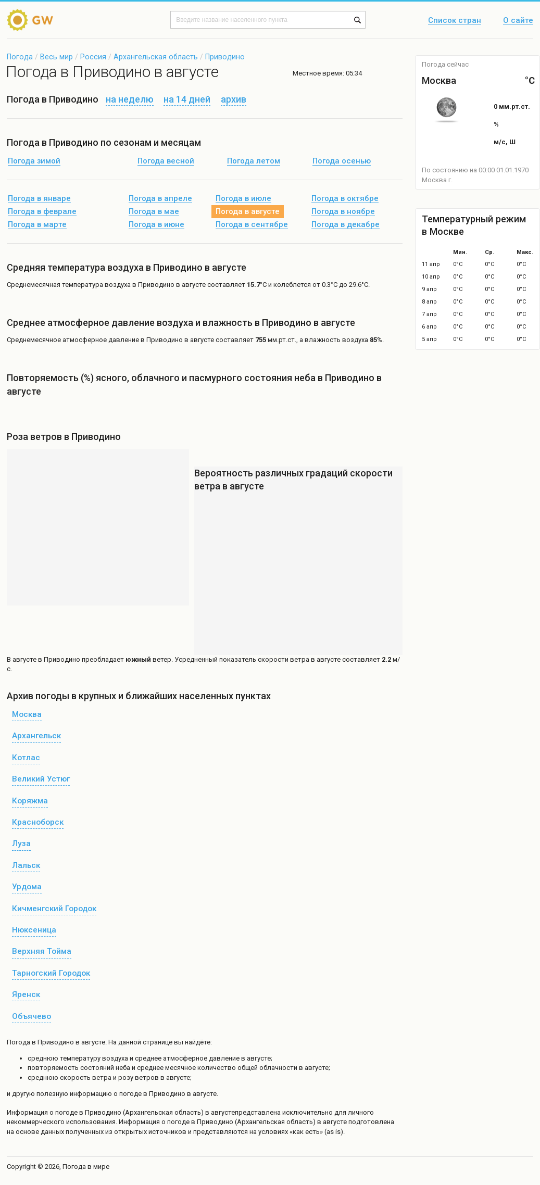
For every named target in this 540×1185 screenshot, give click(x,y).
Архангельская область (156, 57)
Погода (20, 57)
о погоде (64, 1112)
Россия (93, 57)
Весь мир (56, 57)
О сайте (518, 21)
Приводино (225, 57)
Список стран (454, 21)
